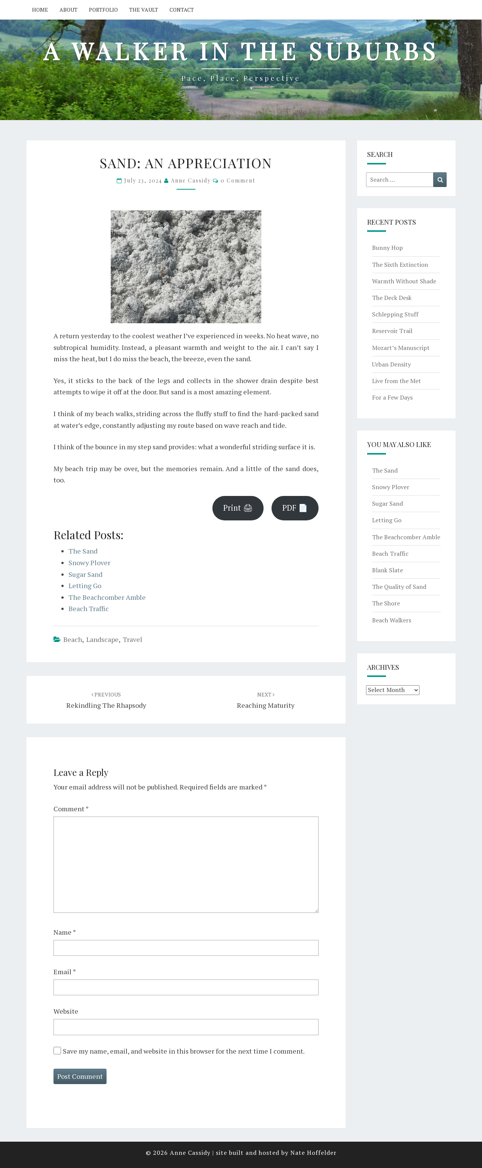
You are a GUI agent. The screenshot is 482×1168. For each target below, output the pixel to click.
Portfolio (103, 9)
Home (40, 9)
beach (72, 639)
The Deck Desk (392, 298)
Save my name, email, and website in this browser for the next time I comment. (184, 1050)
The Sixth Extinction (400, 264)
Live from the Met (396, 381)
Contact (181, 9)
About (68, 9)
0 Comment (238, 180)
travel (132, 639)
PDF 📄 (295, 508)
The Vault (143, 9)
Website (65, 1011)
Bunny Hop (387, 247)
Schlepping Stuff (395, 314)
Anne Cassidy (191, 180)
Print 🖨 (238, 508)
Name (64, 932)
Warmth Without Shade (404, 281)
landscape (102, 639)
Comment (71, 808)
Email (64, 971)
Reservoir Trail (392, 331)
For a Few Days (392, 397)
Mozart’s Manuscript (401, 348)
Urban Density (391, 364)
